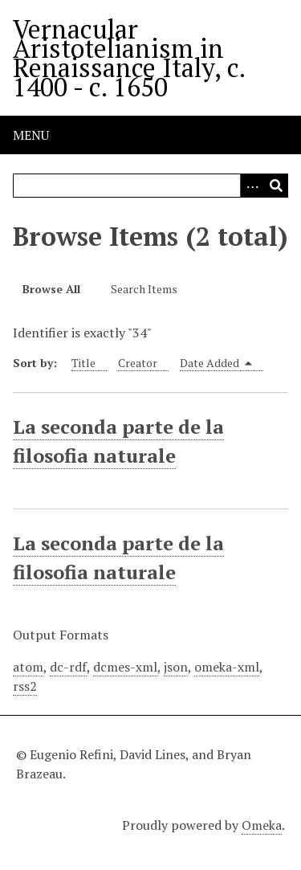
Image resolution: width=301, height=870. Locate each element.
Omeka (262, 825)
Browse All (51, 288)
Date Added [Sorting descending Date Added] (216, 362)
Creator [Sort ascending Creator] (137, 362)
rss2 (25, 686)
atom (28, 667)
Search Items (144, 288)
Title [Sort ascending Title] (83, 362)
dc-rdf (68, 667)
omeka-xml (226, 667)
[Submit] (276, 186)
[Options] (252, 186)
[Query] (150, 186)
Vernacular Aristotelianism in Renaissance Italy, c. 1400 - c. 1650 (129, 58)
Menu (31, 135)
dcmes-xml (125, 667)
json (176, 667)
